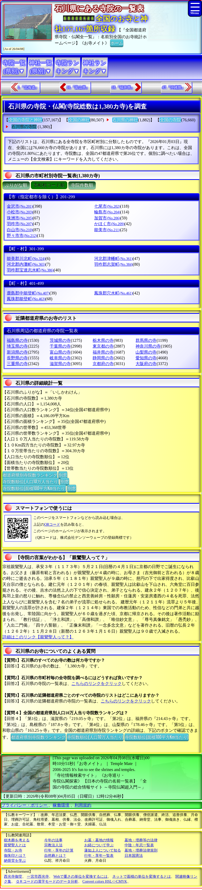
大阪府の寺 (146, 363)
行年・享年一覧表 (99, 856)
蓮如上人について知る (102, 850)
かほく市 (109, 224)
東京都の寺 (103, 346)
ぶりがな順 (16, 185)
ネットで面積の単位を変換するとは (141, 876)
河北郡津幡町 (113, 258)
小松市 (20, 212)
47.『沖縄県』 (173, 87)
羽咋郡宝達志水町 (30, 270)
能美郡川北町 (26, 258)
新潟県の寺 (17, 352)
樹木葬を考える (17, 840)
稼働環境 (61, 805)
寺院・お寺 (13, 850)
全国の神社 (79, 120)
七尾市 (107, 206)
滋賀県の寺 (60, 363)
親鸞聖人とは (15, 845)
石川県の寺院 (24, 126)
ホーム (116, 42)
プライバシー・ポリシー (24, 805)
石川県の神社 (125, 120)
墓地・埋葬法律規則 (141, 850)
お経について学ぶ (99, 845)
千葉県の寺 (60, 346)
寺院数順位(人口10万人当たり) (31, 481)
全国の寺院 (170, 120)
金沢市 (20, 206)
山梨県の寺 (146, 352)
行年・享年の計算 (59, 850)
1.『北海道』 (28, 87)
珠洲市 (20, 218)
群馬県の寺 (146, 340)
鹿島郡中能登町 (28, 293)
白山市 (20, 230)
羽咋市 (20, 224)
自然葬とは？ (55, 856)
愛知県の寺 (146, 358)
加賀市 (107, 218)
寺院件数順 (82, 185)
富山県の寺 (60, 352)
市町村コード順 (49, 185)
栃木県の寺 (103, 340)
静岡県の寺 (103, 358)
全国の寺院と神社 (25, 120)
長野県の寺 (17, 358)
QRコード (52, 524)
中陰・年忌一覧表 (139, 845)
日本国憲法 (134, 856)
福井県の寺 (103, 352)
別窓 (63, 475)
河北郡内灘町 (26, 264)
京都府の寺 (103, 363)
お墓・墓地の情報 (99, 840)
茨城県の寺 (60, 340)
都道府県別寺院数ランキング (30, 475)
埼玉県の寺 (17, 346)
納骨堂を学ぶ (15, 861)
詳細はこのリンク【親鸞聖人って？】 (38, 637)
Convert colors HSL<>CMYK (104, 881)
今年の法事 (53, 840)
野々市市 (22, 235)
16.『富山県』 (77, 87)
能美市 (107, 230)
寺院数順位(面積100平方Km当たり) (34, 488)
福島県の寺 (17, 340)
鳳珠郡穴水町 (113, 293)
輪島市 (107, 212)
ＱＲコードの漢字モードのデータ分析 (47, 881)
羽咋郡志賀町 (113, 264)
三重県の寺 (17, 363)
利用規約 (83, 805)
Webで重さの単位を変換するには (80, 876)
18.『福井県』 (122, 87)
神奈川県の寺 (148, 346)
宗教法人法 (53, 845)
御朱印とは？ (15, 856)
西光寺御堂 (13, 876)
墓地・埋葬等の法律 (141, 840)
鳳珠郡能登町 (26, 299)
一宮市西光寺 (38, 876)
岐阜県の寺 (60, 358)
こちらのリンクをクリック (96, 683)
